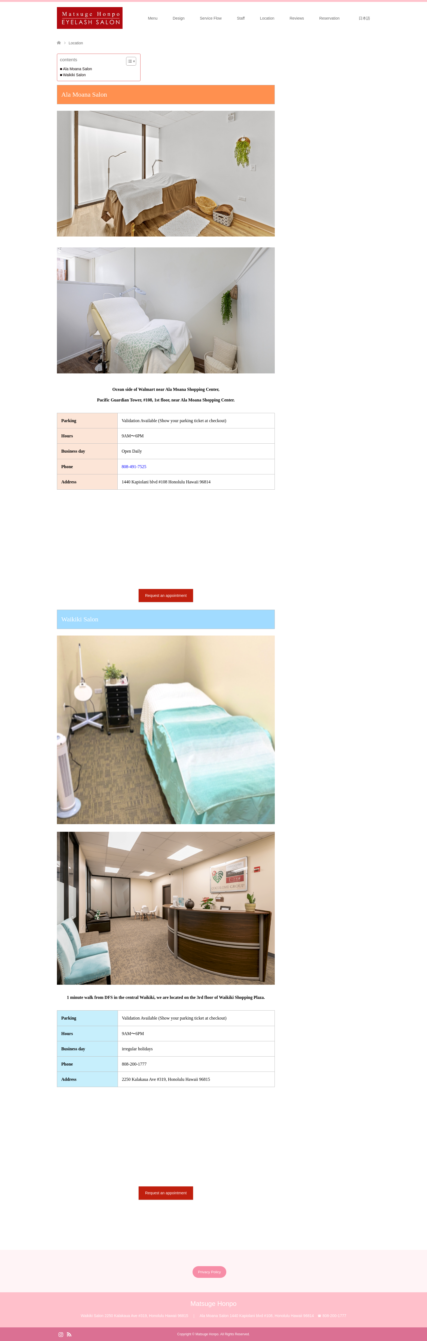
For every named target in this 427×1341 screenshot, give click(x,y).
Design (179, 18)
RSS (69, 1334)
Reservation (329, 18)
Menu (152, 18)
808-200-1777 (134, 1064)
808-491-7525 (134, 466)
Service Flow (211, 18)
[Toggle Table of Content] (128, 61)
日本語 (366, 18)
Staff (241, 18)
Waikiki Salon (74, 75)
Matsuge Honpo (213, 1303)
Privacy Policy (209, 1272)
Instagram (60, 1334)
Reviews (296, 18)
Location (267, 18)
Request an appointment (166, 595)
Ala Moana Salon (77, 69)
